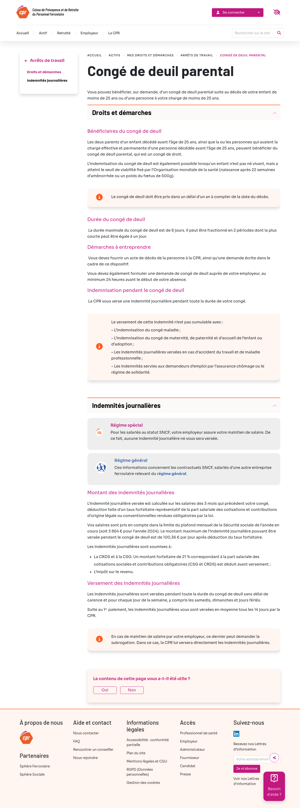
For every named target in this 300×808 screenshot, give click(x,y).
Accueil (22, 33)
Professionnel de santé (198, 733)
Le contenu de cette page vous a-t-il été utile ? (141, 678)
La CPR (114, 33)
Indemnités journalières (47, 80)
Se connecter (230, 12)
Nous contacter (86, 733)
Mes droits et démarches (150, 55)
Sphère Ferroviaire (35, 766)
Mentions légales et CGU (147, 761)
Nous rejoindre (85, 758)
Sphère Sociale (32, 774)
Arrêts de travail (196, 55)
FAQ (76, 741)
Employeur (89, 33)
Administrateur (192, 749)
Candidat (187, 766)
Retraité (64, 33)
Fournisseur (189, 758)
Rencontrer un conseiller (93, 749)
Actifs (114, 55)
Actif (43, 33)
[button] (184, 112)
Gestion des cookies (143, 783)
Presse (185, 774)
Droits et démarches (44, 72)
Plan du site (136, 753)
